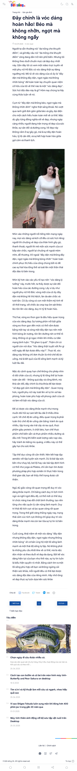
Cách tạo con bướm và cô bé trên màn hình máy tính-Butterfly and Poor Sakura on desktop (38, 677)
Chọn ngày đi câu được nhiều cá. (27, 657)
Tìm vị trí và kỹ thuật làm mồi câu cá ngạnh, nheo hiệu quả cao (38, 691)
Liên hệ (42, 745)
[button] (62, 4)
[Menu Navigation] (4, 4)
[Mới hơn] (15, 603)
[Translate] (72, 4)
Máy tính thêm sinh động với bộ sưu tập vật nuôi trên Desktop (38, 720)
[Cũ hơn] (62, 603)
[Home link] (39, 603)
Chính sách (51, 745)
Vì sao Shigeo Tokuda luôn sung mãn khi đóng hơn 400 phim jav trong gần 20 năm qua (39, 705)
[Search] (67, 4)
